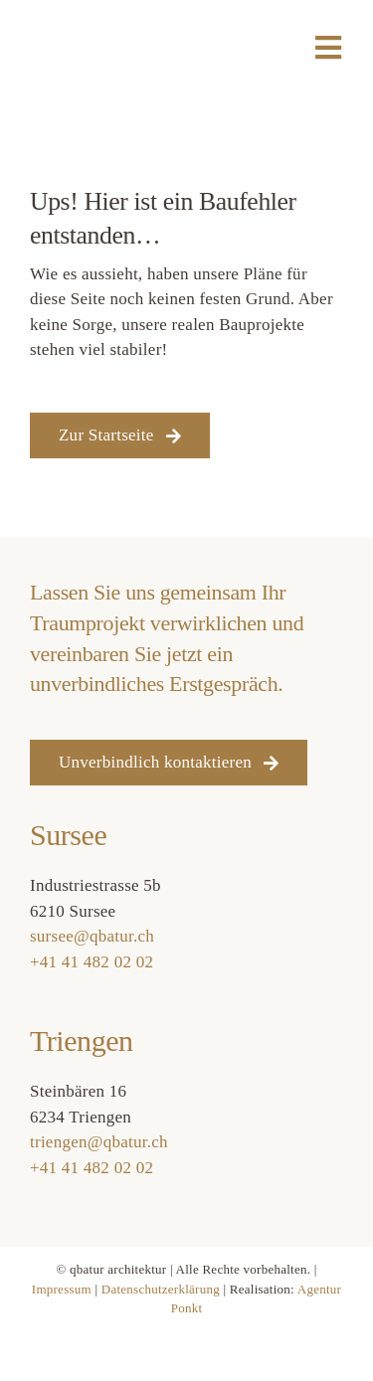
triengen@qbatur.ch (99, 1141)
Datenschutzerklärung (160, 1289)
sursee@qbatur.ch (92, 936)
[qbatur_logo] (78, 23)
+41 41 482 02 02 (91, 961)
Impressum (62, 1289)
